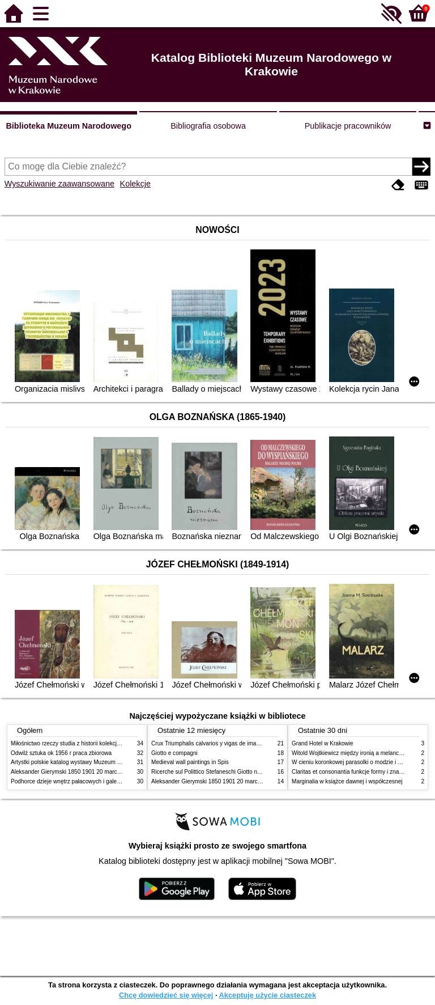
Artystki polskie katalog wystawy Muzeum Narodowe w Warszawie (94, 762)
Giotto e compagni (174, 753)
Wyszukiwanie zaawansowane (59, 183)
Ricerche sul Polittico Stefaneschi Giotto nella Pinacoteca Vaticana (235, 772)
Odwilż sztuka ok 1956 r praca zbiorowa (61, 753)
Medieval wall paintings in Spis (190, 762)
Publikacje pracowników (348, 125)
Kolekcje (135, 183)
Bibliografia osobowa (208, 125)
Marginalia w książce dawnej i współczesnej (347, 781)
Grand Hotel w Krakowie (322, 743)
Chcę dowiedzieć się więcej (166, 995)
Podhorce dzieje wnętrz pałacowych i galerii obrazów (77, 781)
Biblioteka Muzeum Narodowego (68, 125)
